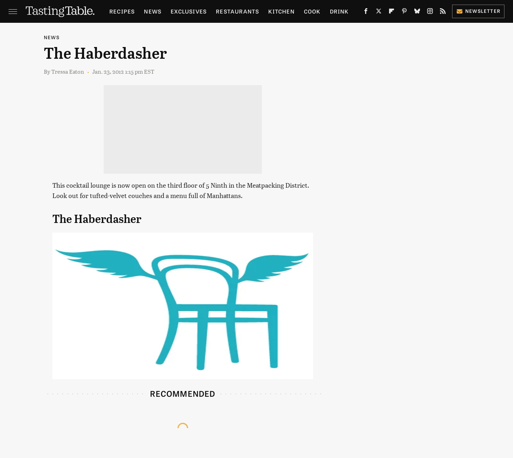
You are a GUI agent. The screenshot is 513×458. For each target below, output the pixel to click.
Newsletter (478, 10)
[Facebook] (365, 12)
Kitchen (281, 11)
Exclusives (189, 11)
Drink (339, 11)
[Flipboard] (391, 12)
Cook (312, 11)
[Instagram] (430, 12)
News (152, 11)
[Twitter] (378, 12)
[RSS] (442, 12)
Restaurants (237, 11)
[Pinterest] (404, 12)
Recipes (122, 11)
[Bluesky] (417, 12)
